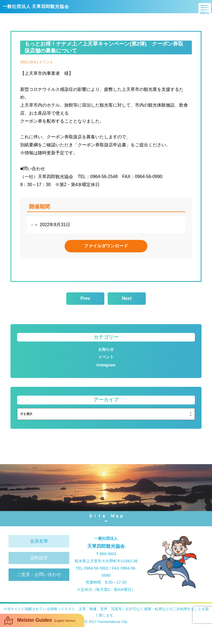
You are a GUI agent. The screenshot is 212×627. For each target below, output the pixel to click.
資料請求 (39, 557)
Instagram (106, 365)
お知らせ (106, 349)
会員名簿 (39, 541)
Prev (85, 298)
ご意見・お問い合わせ (39, 574)
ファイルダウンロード (106, 246)
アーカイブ (106, 400)
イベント (106, 357)
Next (127, 298)
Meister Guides (39, 621)
